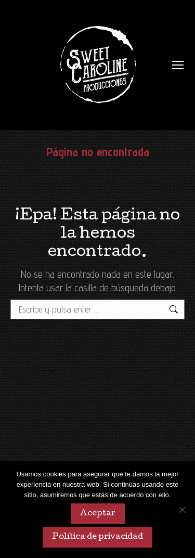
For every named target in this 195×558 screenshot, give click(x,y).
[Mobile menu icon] (178, 65)
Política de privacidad (97, 537)
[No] (182, 509)
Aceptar (97, 514)
